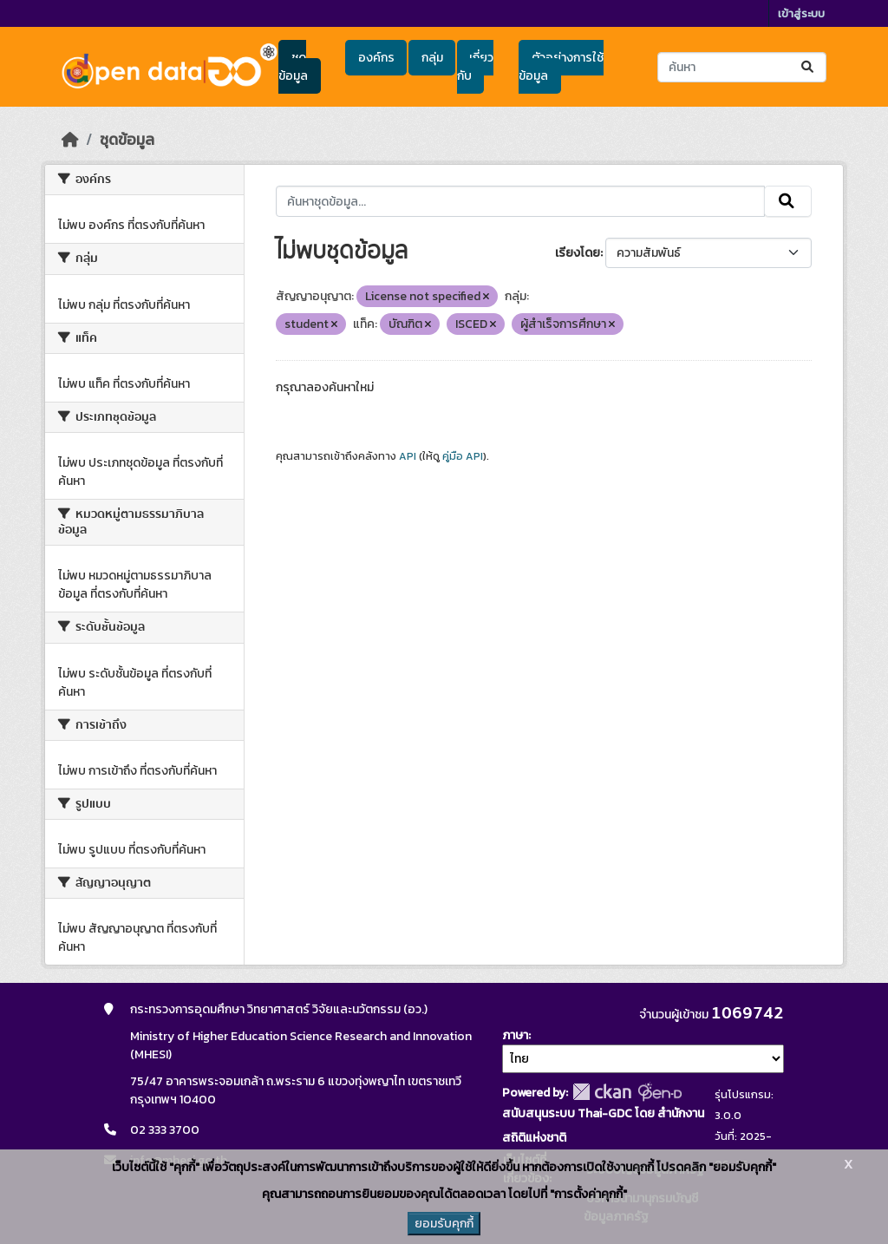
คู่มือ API (462, 456)
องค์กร (376, 58)
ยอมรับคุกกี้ (444, 1224)
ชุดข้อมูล (293, 67)
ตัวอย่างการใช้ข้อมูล (561, 67)
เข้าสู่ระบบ (801, 13)
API (407, 456)
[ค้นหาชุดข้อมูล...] (741, 67)
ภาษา (515, 1035)
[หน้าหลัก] (70, 139)
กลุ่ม (432, 58)
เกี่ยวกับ (475, 67)
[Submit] (808, 67)
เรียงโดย (577, 253)
